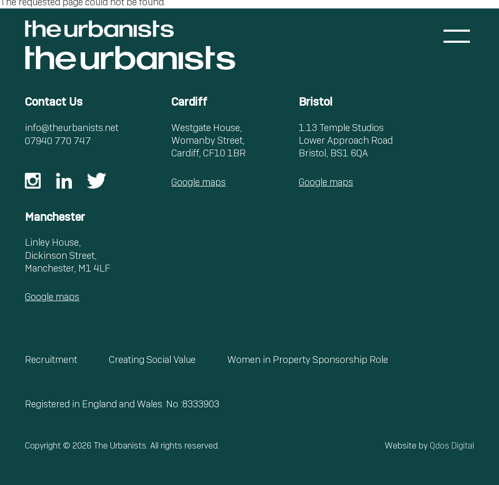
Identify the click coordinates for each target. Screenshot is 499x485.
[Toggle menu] (456, 36)
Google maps (198, 182)
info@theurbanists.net (71, 128)
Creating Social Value (152, 359)
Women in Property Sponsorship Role (307, 359)
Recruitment (51, 359)
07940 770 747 (58, 141)
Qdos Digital (452, 445)
